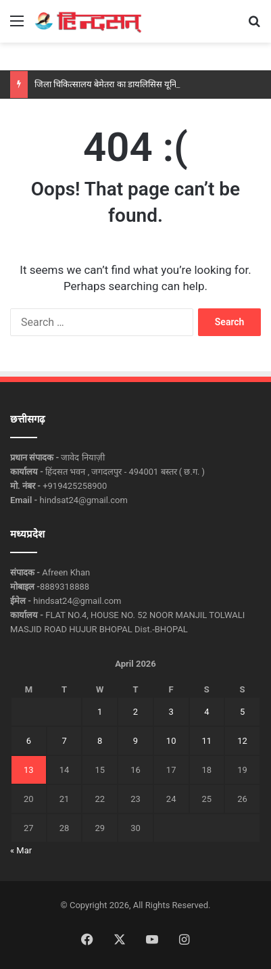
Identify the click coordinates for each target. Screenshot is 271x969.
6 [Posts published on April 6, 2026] (28, 741)
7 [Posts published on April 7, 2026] (63, 741)
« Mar (21, 850)
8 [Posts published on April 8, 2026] (99, 741)
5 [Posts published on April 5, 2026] (242, 712)
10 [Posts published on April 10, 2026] (171, 741)
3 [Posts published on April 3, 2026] (171, 712)
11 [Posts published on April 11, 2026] (207, 741)
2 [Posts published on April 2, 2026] (135, 712)
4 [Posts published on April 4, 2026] (206, 712)
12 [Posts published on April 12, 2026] (242, 741)
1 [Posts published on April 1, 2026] (99, 712)
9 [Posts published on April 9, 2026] (135, 741)
